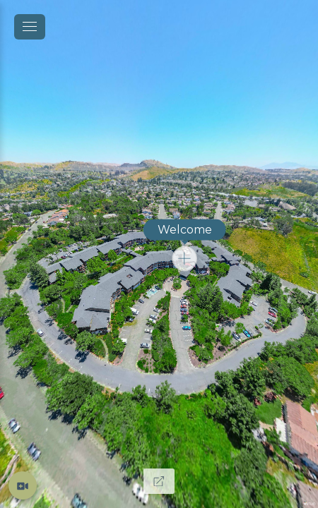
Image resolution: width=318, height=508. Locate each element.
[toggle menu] (29, 27)
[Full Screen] (159, 481)
